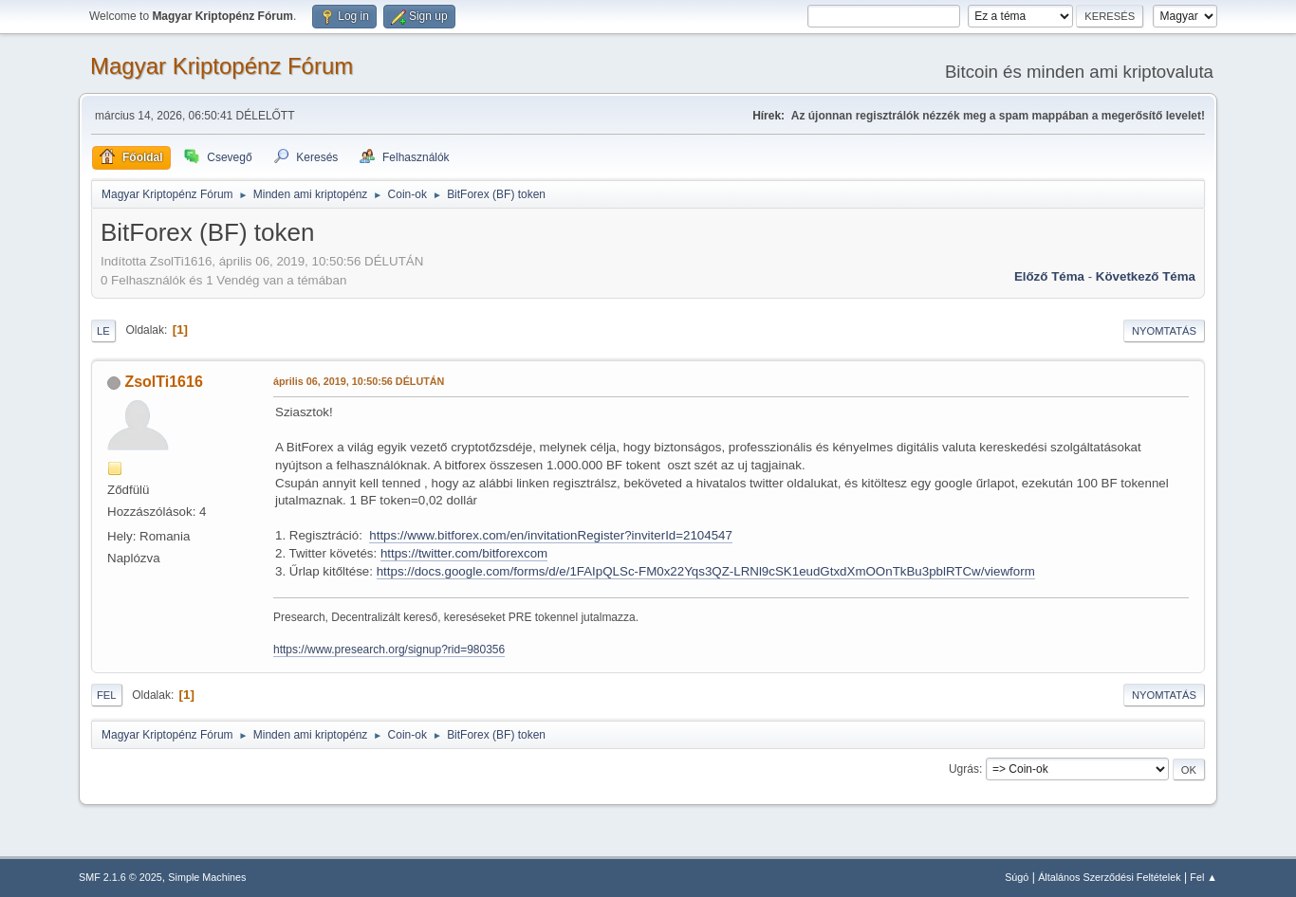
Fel (107, 695)
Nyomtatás (1164, 331)
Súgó (1016, 877)
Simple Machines (207, 877)
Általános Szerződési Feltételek (1109, 877)
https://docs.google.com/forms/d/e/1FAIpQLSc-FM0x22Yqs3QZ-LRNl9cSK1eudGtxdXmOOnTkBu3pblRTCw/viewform (706, 571)
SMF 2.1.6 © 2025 (120, 877)
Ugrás (964, 769)
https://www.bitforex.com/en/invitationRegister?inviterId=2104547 (550, 535)
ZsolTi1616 (163, 382)
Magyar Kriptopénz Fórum (221, 66)
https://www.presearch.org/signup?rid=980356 (389, 649)
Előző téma (1049, 276)
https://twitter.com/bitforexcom (463, 553)
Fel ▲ (1203, 877)
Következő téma (1145, 276)
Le (103, 331)
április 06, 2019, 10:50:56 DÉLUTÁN (358, 381)
